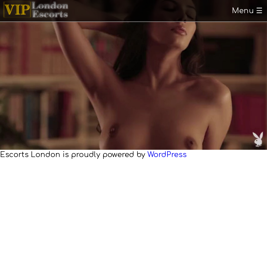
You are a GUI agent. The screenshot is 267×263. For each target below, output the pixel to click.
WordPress (167, 154)
